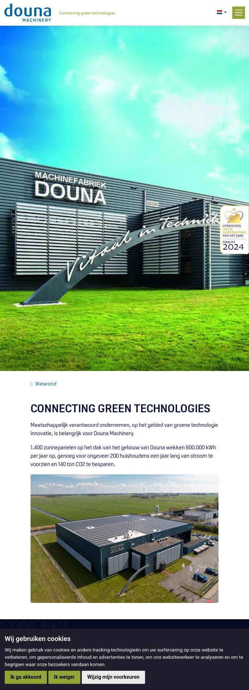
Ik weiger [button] (64, 677)
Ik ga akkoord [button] (25, 677)
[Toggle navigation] (238, 13)
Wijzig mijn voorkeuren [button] (113, 677)
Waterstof (46, 384)
